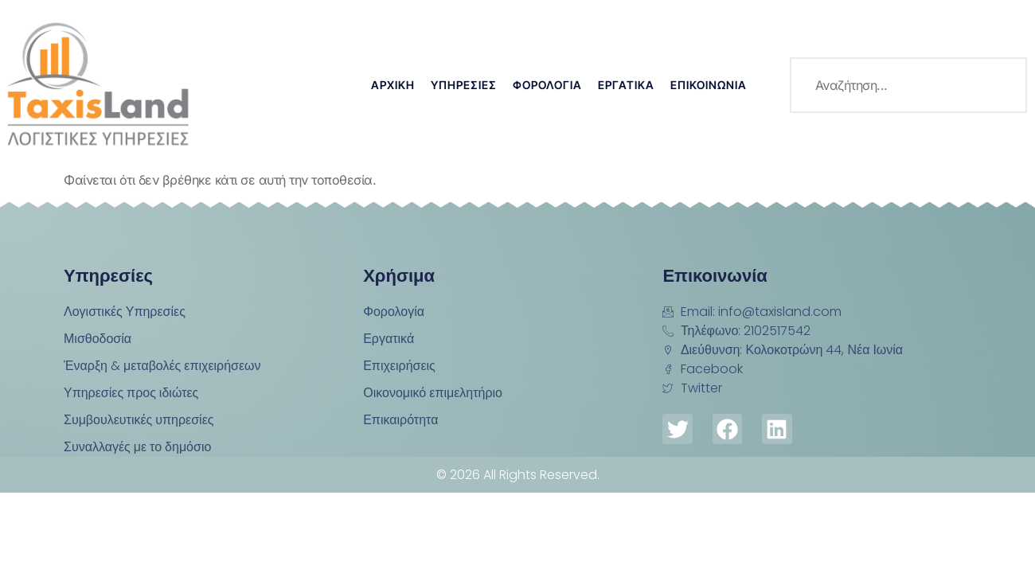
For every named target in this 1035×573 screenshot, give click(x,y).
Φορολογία (547, 85)
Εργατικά (626, 85)
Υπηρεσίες (464, 85)
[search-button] (999, 85)
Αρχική (393, 85)
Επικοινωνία (708, 85)
